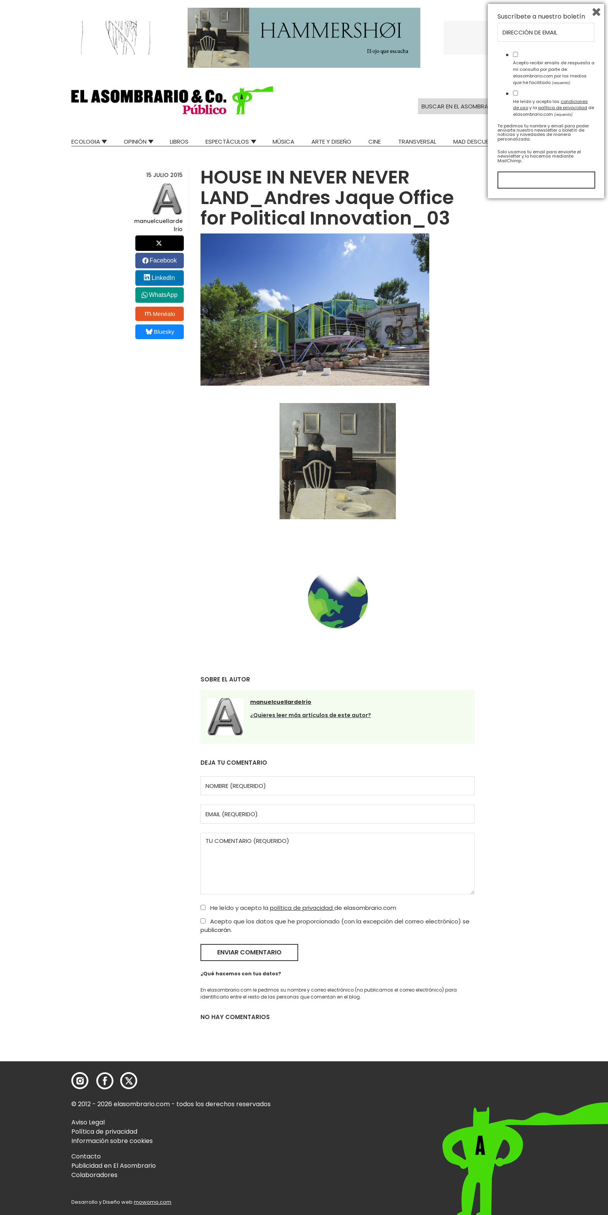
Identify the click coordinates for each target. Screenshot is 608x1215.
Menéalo (160, 314)
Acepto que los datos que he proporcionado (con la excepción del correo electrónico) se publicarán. (335, 925)
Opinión (135, 141)
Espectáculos (227, 141)
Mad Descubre (474, 141)
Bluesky (160, 331)
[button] (172, 100)
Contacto (86, 1156)
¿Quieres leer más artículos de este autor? (310, 715)
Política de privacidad (104, 1131)
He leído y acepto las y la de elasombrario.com (553, 1120)
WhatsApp (163, 295)
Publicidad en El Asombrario (113, 1165)
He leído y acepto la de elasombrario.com (298, 908)
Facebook (163, 260)
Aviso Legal (88, 1122)
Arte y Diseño (331, 141)
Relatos (525, 141)
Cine (374, 141)
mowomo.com (152, 1202)
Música (283, 141)
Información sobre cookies (112, 1140)
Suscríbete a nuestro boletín (541, 1029)
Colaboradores (94, 1174)
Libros (179, 141)
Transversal (417, 141)
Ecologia (85, 141)
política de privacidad (302, 908)
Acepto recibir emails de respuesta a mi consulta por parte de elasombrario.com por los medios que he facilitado (553, 1085)
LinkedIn (163, 278)
